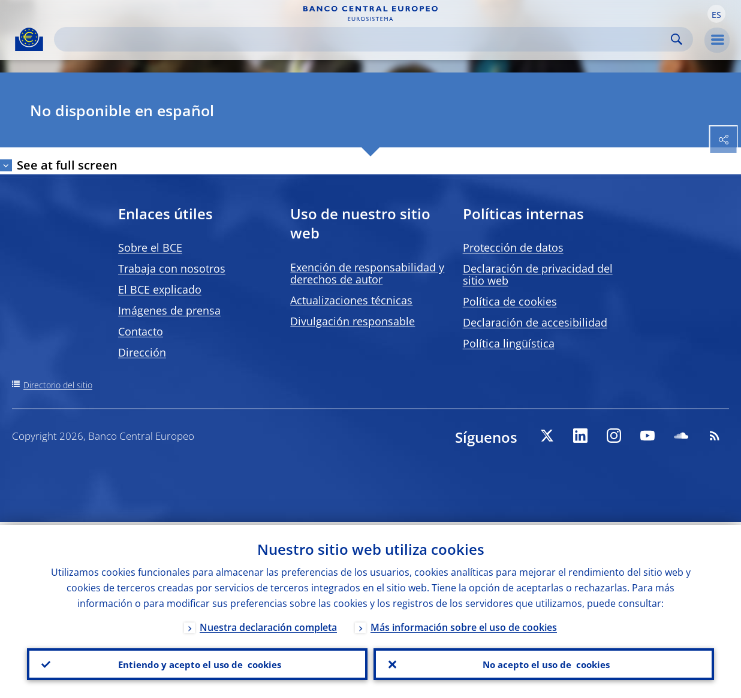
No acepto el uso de (544, 662)
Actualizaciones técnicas (351, 300)
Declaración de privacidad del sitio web (538, 274)
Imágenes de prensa (169, 310)
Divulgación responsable (352, 321)
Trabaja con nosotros (171, 268)
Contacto (140, 331)
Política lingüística (509, 343)
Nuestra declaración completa (268, 624)
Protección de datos (513, 247)
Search (676, 39)
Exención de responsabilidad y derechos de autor (367, 273)
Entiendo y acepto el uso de (197, 662)
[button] (716, 14)
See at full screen (67, 165)
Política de (510, 301)
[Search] (364, 39)
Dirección (142, 352)
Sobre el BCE (150, 247)
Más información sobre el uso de (463, 624)
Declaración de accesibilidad (535, 322)
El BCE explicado (159, 289)
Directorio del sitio (57, 385)
